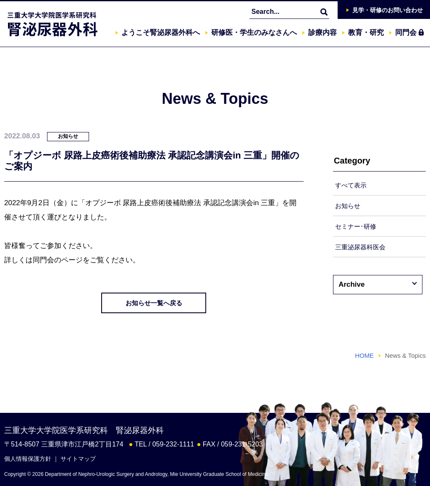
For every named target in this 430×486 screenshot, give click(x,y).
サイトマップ (78, 458)
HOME (364, 355)
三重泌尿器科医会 (360, 247)
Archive (351, 284)
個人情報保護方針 (27, 458)
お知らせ (347, 205)
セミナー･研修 (355, 226)
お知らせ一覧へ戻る (154, 302)
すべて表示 (351, 185)
